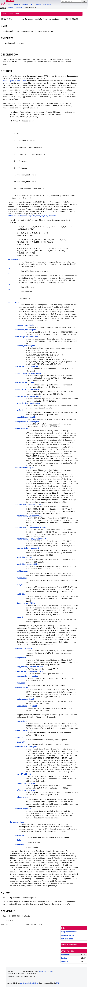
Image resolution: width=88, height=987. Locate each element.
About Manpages (21, 4)
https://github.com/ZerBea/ (15, 81)
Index (9, 4)
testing (64, 958)
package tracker (67, 935)
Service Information (43, 4)
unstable (64, 961)
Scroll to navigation (11, 14)
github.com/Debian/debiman (29, 983)
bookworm (11, 7)
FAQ (31, 4)
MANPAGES (10, 1)
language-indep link (69, 932)
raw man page (67, 939)
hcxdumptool (20, 7)
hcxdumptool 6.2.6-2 (45, 971)
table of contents (69, 945)
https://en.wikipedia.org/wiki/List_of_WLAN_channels (32, 216)
